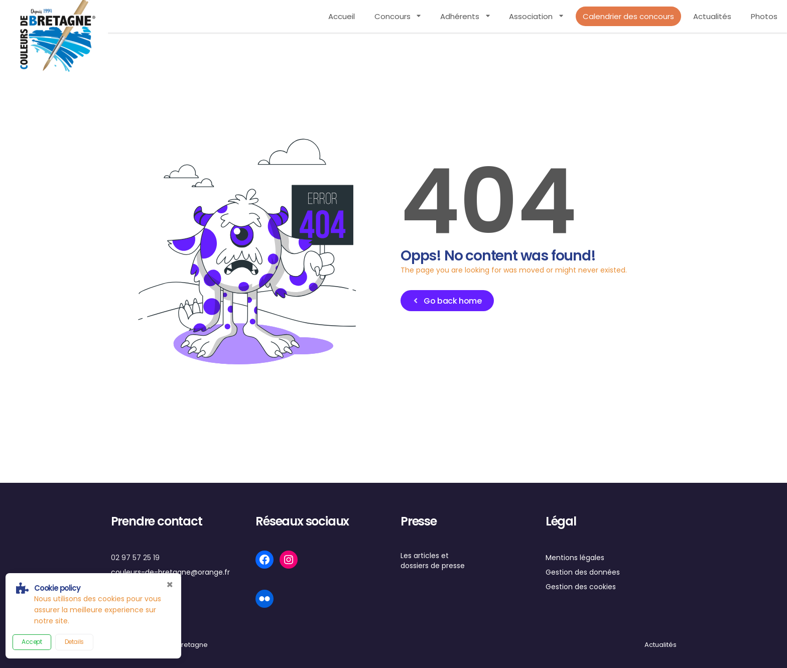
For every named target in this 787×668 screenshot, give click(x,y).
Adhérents (459, 16)
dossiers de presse (433, 566)
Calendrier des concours (628, 16)
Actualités (712, 16)
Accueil (341, 16)
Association (531, 16)
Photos (764, 16)
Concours (392, 16)
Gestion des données (583, 572)
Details (74, 641)
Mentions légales (575, 558)
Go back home (446, 301)
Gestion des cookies (581, 587)
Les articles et (425, 556)
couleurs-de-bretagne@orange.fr (170, 572)
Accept (32, 641)
